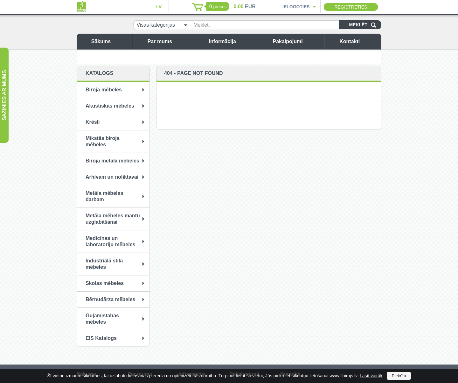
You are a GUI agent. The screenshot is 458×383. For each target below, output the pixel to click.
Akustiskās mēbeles (110, 106)
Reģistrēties (351, 7)
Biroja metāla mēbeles (112, 160)
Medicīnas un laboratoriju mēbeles (110, 241)
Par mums (169, 41)
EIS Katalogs (101, 338)
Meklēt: (201, 25)
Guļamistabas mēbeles (102, 319)
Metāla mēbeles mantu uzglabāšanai (113, 219)
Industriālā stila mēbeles (104, 264)
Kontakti (358, 41)
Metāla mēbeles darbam (104, 196)
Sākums (110, 41)
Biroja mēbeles (104, 89)
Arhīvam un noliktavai (112, 177)
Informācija (231, 41)
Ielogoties (296, 6)
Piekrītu (399, 375)
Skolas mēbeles (105, 283)
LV (159, 6)
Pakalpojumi (297, 41)
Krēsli (93, 122)
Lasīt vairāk (371, 375)
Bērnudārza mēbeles (110, 299)
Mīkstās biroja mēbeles (103, 141)
